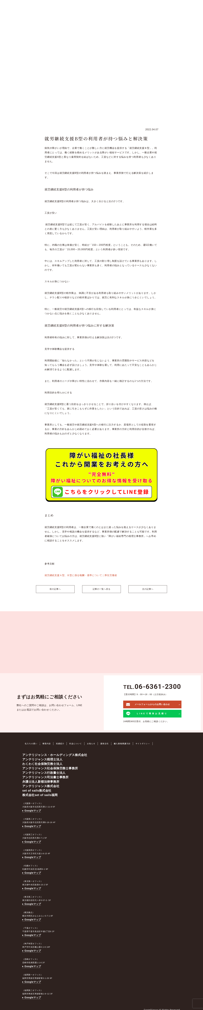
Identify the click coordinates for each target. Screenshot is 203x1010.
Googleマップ (31, 809)
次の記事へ (149, 588)
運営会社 (114, 742)
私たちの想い (32, 742)
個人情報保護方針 (134, 742)
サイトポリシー (156, 742)
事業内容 (49, 742)
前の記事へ (53, 588)
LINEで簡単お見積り (147, 712)
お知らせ (99, 742)
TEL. (152, 686)
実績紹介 (64, 742)
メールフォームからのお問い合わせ (148, 703)
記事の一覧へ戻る (101, 588)
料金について (82, 742)
